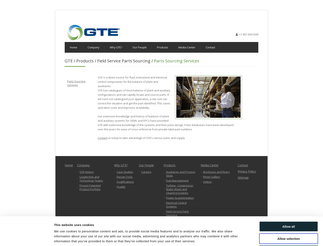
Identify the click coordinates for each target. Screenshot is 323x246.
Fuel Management (177, 180)
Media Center (186, 47)
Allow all (288, 210)
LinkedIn (255, 21)
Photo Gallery (211, 177)
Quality (121, 187)
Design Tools (125, 177)
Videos (207, 182)
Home (73, 47)
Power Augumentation (180, 198)
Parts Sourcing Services (76, 83)
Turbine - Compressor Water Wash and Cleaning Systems (179, 189)
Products (162, 47)
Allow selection (288, 222)
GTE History (87, 172)
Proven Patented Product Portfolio (90, 187)
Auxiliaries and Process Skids (180, 173)
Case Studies (125, 172)
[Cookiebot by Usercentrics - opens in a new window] (27, 238)
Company (93, 47)
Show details (216, 238)
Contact (210, 47)
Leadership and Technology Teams (91, 178)
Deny (289, 234)
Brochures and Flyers (216, 172)
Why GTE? (116, 47)
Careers (146, 172)
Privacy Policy (247, 171)
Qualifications (125, 182)
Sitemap (243, 178)
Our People (139, 47)
